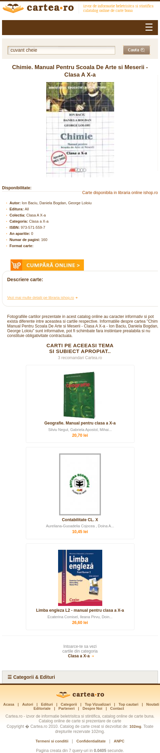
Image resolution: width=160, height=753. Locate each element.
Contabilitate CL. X (80, 519)
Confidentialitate (91, 741)
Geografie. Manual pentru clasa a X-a (79, 423)
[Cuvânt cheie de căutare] (61, 50)
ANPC (119, 741)
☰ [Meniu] (149, 27)
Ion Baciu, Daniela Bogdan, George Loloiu (56, 203)
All (27, 209)
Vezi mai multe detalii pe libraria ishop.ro (40, 297)
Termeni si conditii (52, 741)
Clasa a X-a (38, 221)
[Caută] (136, 50)
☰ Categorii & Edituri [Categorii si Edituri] (31, 677)
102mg (135, 726)
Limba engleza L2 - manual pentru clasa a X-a (80, 610)
